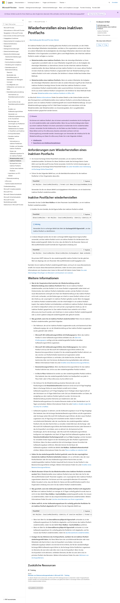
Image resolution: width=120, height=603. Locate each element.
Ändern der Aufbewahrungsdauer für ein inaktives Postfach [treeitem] (17, 153)
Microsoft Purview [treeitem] (9, 28)
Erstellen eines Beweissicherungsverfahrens (75, 363)
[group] (62, 185)
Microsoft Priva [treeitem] (8, 192)
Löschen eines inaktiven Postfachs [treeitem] (16, 169)
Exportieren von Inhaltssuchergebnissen (46, 143)
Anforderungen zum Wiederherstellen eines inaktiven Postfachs (106, 26)
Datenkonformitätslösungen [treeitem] (13, 57)
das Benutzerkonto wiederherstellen (77, 533)
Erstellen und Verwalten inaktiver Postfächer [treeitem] (16, 147)
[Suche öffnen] (109, 2)
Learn (30, 22)
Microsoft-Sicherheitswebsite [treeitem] (12, 197)
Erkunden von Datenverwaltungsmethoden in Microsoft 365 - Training (48, 575)
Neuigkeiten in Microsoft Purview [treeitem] (13, 33)
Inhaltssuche (37, 140)
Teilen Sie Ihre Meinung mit (97, 14)
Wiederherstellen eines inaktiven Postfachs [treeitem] (16, 160)
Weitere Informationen (44, 97)
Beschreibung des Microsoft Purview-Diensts (44, 40)
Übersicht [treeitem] (9, 72)
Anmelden (115, 2)
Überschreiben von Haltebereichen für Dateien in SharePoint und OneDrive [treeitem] (16, 128)
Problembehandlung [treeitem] (9, 186)
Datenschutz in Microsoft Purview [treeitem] (13, 205)
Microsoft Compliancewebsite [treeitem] (12, 189)
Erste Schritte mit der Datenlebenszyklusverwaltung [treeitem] (16, 104)
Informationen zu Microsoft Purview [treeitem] (14, 30)
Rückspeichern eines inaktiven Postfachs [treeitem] (15, 164)
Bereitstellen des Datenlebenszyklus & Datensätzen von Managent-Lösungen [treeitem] (15, 78)
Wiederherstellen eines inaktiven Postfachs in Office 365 (56, 93)
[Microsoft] (3, 2)
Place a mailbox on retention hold (76, 450)
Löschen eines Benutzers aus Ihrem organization (67, 499)
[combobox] (12, 24)
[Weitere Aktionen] (90, 21)
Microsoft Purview (40, 22)
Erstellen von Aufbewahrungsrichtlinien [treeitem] (15, 110)
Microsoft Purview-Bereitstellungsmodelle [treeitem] (10, 201)
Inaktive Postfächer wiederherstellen (102, 32)
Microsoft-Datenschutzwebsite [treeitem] (12, 194)
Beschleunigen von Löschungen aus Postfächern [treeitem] (16, 122)
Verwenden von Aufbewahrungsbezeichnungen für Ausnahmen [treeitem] (16, 116)
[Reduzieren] (23, 20)
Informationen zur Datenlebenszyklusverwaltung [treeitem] (16, 97)
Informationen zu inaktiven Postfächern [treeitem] (16, 142)
